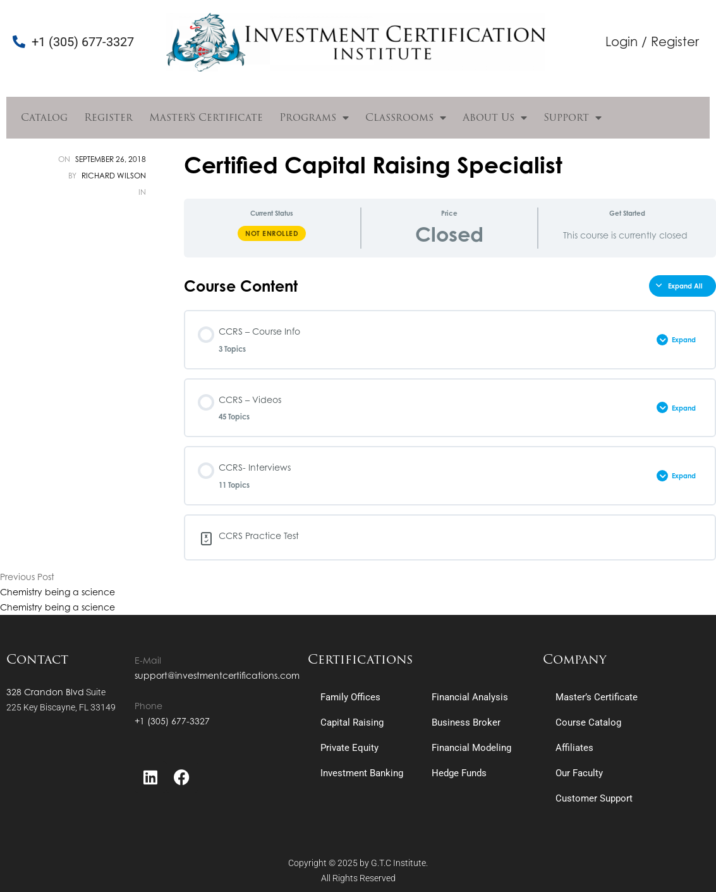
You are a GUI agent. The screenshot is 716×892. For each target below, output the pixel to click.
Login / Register (652, 41)
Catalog (44, 117)
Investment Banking (361, 773)
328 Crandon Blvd (45, 691)
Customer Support (594, 798)
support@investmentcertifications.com (217, 675)
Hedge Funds (459, 773)
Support (572, 117)
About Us (495, 117)
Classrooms (405, 117)
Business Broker (466, 722)
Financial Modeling (471, 747)
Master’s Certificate (206, 117)
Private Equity (349, 747)
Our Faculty (579, 773)
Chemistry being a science (57, 591)
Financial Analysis (470, 697)
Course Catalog (588, 722)
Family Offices (350, 697)
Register (108, 117)
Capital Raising (352, 722)
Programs (314, 117)
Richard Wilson (114, 175)
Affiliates (574, 747)
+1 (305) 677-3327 (172, 720)
